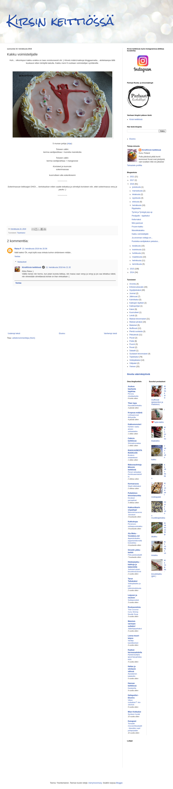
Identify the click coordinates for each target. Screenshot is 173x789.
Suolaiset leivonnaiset (138, 354)
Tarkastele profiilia (134, 165)
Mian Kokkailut (134, 712)
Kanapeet (132, 721)
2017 (132, 180)
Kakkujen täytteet (136, 303)
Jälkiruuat (133, 296)
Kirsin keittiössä (60, 21)
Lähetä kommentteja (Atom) (23, 338)
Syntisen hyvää (134, 714)
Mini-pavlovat (137, 223)
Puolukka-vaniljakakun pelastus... (145, 241)
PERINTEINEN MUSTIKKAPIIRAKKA (135, 657)
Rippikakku (136, 208)
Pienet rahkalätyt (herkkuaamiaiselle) (135, 474)
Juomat (132, 293)
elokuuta (136, 202)
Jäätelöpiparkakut (135, 629)
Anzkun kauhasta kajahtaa (132, 389)
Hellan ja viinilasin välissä (132, 669)
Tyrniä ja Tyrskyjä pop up (142, 212)
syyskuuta (136, 198)
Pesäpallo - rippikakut (141, 216)
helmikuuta (137, 260)
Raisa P (17, 249)
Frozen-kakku (137, 227)
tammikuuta (137, 264)
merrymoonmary (95, 783)
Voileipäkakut (134, 360)
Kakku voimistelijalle (140, 234)
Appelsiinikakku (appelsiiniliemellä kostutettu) (135, 540)
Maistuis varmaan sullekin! (131, 623)
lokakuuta (136, 194)
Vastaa (17, 256)
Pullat (131, 341)
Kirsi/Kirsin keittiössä (31, 267)
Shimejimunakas (134, 443)
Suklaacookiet (133, 600)
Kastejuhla (132, 688)
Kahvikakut (134, 300)
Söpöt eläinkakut (134, 486)
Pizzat (132, 338)
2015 (132, 269)
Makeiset (133, 325)
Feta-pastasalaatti (135, 555)
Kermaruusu (133, 484)
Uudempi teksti (14, 333)
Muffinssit (133, 328)
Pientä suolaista (136, 331)
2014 (132, 272)
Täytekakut (21, 233)
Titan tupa (132, 403)
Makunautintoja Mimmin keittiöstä (135, 467)
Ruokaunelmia (134, 607)
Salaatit (132, 351)
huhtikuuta (136, 253)
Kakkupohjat (134, 306)
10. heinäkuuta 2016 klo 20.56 (34, 249)
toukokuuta (137, 250)
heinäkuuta (137, 205)
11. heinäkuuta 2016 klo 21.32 (58, 267)
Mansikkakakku (138, 230)
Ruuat (131, 347)
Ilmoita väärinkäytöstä (138, 374)
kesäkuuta (136, 246)
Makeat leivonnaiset (137, 319)
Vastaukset (21, 262)
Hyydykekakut (135, 290)
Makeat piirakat (135, 322)
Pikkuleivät (133, 335)
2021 (132, 177)
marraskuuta (137, 191)
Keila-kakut (136, 219)
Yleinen (132, 366)
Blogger (119, 783)
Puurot (132, 344)
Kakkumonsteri (134, 424)
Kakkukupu (133, 522)
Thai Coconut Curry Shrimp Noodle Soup (133, 612)
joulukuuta (136, 187)
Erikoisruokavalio (136, 287)
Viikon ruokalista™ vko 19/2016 (134, 702)
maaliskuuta (137, 257)
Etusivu (62, 333)
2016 (132, 184)
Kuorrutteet (134, 312)
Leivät (131, 315)
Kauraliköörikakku (135, 405)
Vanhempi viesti (110, 333)
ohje (69, 143)
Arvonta (132, 284)
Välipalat (133, 363)
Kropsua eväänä (135, 413)
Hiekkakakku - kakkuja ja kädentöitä (134, 564)
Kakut (131, 309)
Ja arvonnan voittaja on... (142, 238)
